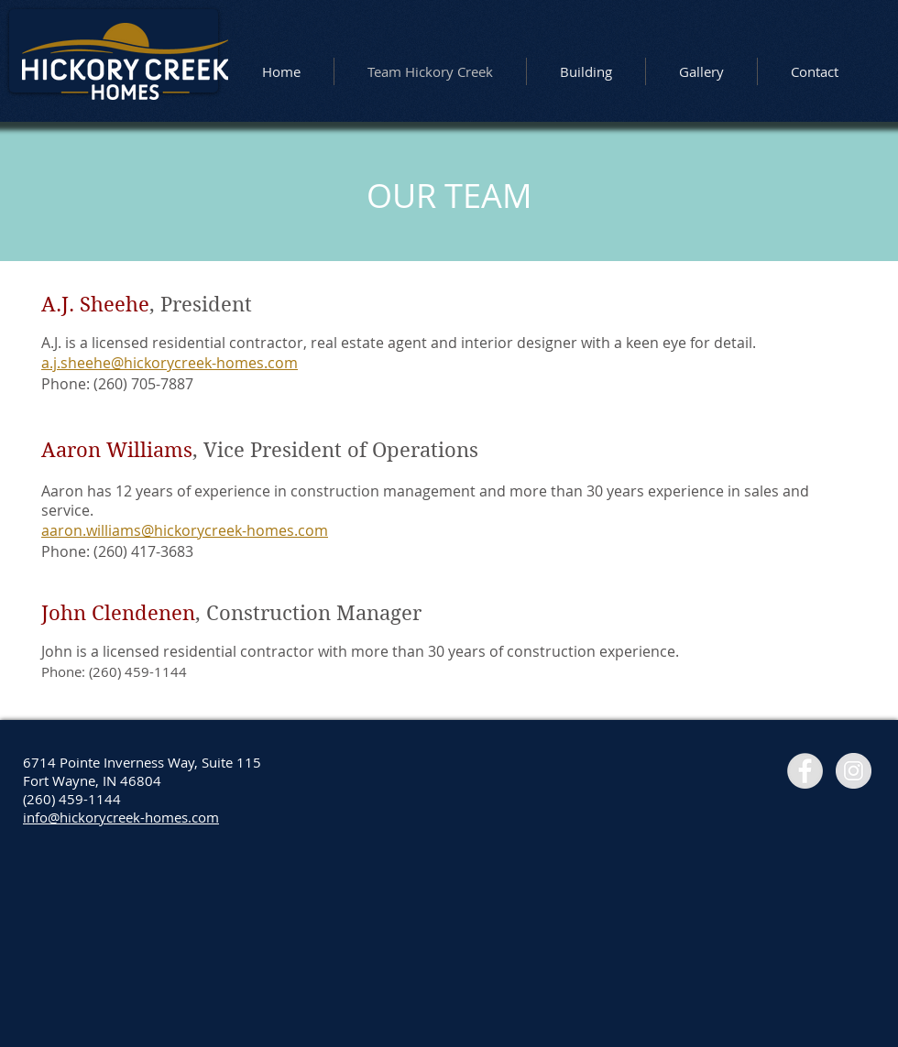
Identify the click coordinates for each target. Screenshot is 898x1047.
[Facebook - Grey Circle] (805, 771)
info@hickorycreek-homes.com (121, 817)
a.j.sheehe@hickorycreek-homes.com (169, 363)
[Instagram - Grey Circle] (853, 771)
